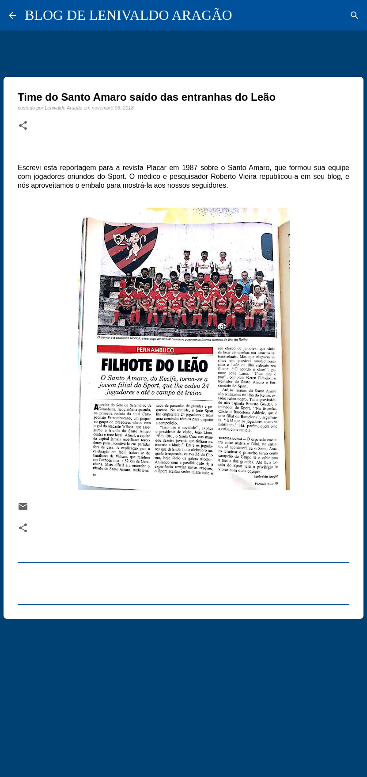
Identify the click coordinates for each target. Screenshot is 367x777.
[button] (23, 126)
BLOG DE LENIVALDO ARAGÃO (128, 15)
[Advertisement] (183, 694)
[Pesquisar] (354, 15)
